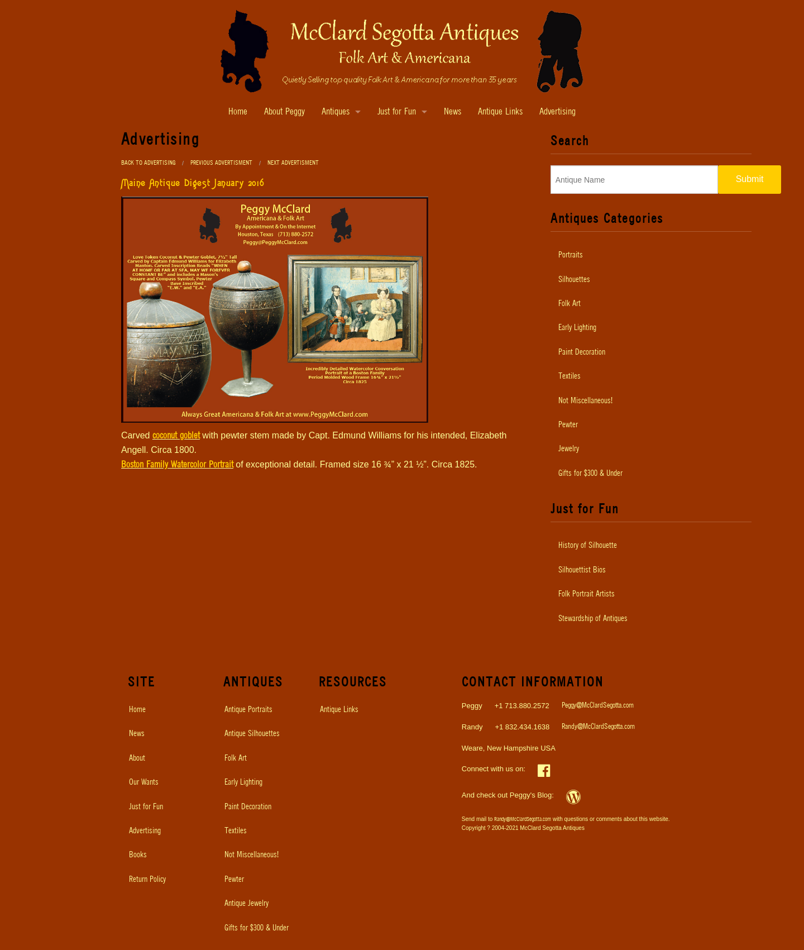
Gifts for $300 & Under (590, 474)
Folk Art (569, 304)
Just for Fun (396, 112)
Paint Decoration (581, 352)
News (452, 112)
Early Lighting (577, 328)
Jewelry (568, 449)
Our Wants (144, 782)
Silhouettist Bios (582, 570)
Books (138, 855)
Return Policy (147, 880)
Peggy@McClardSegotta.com (598, 705)
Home (237, 112)
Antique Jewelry (246, 904)
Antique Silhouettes (252, 734)
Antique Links (500, 112)
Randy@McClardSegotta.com (598, 727)
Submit (750, 179)
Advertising (557, 112)
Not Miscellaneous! (585, 401)
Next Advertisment (293, 163)
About (137, 758)
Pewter (568, 425)
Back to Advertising (148, 163)
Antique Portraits (248, 710)
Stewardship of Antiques (593, 619)
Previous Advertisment (221, 163)
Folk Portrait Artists (586, 594)
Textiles (569, 376)
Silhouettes (574, 280)
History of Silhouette (587, 546)
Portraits (570, 255)
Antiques (336, 112)
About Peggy (284, 112)
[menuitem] (651, 255)
